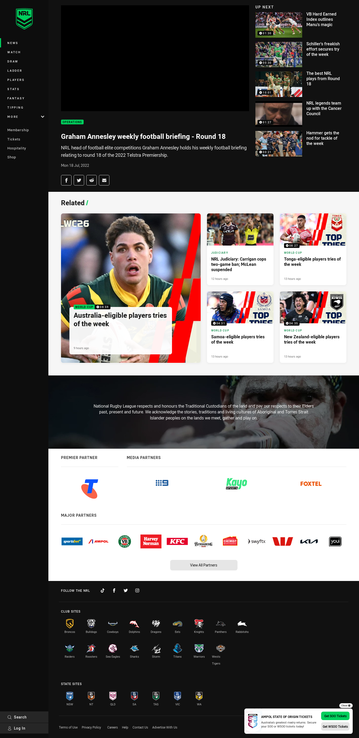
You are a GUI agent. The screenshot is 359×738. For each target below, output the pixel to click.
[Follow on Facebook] (114, 590)
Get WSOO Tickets (335, 726)
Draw (12, 61)
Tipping (15, 107)
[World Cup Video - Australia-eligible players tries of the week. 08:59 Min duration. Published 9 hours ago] (131, 288)
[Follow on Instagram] (137, 590)
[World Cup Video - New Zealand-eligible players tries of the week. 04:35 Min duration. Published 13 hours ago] (313, 327)
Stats (13, 89)
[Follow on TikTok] (102, 590)
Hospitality (16, 148)
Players (15, 80)
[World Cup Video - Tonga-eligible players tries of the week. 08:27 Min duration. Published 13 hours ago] (313, 249)
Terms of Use (68, 727)
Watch (14, 52)
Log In (16, 728)
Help (125, 727)
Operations (72, 122)
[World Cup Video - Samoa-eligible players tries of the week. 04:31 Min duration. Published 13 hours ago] (240, 327)
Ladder (14, 70)
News (12, 43)
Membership (18, 130)
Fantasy (16, 98)
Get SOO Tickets (335, 716)
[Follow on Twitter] (126, 590)
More (25, 117)
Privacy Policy (91, 727)
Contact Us (140, 727)
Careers (112, 727)
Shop (11, 157)
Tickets (14, 139)
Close (346, 705)
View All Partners (203, 565)
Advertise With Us (164, 727)
